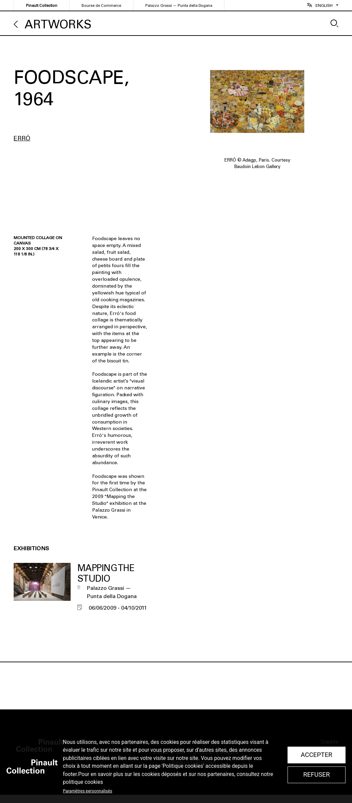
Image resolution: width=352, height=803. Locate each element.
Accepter (316, 755)
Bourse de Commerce (101, 5)
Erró (22, 138)
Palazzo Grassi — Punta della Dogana (178, 5)
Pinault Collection (41, 5)
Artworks (58, 24)
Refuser (316, 774)
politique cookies (83, 782)
